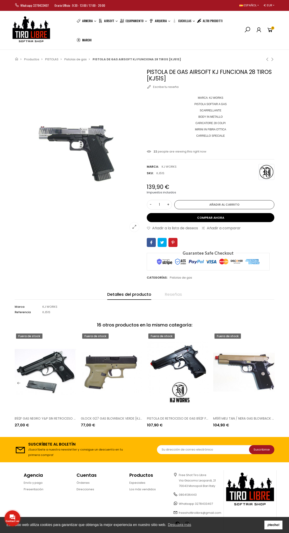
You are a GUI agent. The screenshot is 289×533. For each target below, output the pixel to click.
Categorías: (157, 277)
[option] (45, 380)
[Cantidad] (159, 204)
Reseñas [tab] (173, 294)
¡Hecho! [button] (273, 525)
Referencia (23, 312)
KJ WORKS (169, 166)
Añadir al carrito (224, 204)
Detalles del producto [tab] (129, 294)
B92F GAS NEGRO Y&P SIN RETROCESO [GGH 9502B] (54, 418)
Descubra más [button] (179, 525)
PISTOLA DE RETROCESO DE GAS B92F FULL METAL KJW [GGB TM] (196, 418)
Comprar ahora (210, 218)
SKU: (150, 173)
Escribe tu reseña (163, 87)
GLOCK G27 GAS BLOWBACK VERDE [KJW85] (114, 418)
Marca (19, 307)
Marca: (153, 166)
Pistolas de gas (181, 277)
